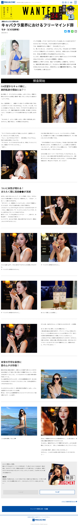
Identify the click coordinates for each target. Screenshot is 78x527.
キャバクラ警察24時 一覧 (39, 509)
